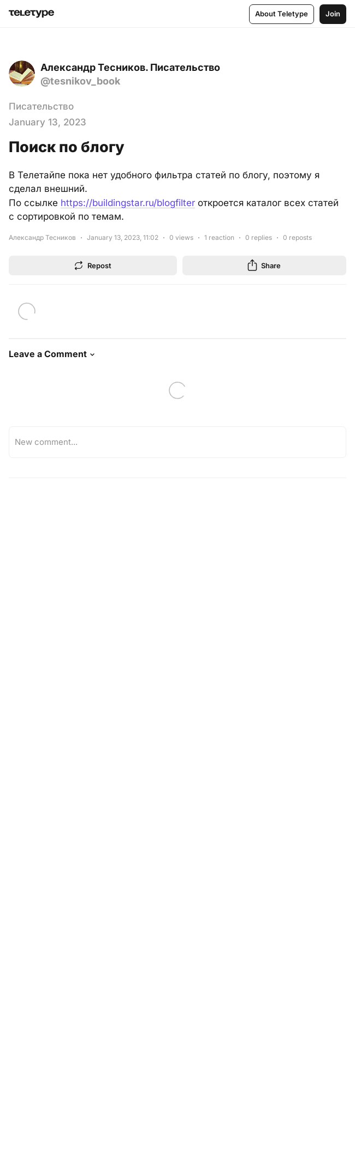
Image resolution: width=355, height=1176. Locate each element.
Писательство (41, 106)
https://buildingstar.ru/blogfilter (128, 202)
